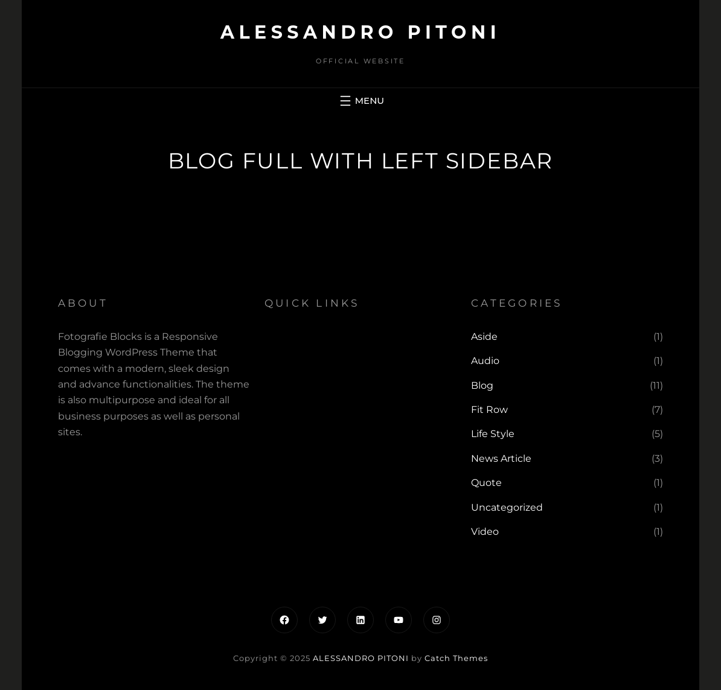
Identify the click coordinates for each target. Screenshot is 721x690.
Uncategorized (507, 507)
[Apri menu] (360, 100)
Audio (485, 360)
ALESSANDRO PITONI (360, 32)
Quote (486, 482)
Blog (482, 385)
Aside (484, 336)
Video (485, 531)
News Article (501, 458)
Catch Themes (456, 658)
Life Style (492, 433)
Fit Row (489, 409)
